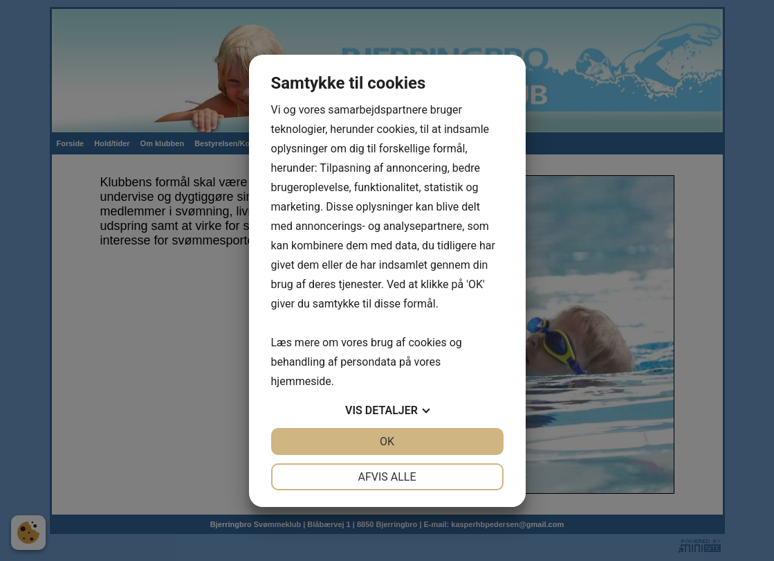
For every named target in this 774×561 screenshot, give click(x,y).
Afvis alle (387, 476)
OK (387, 441)
